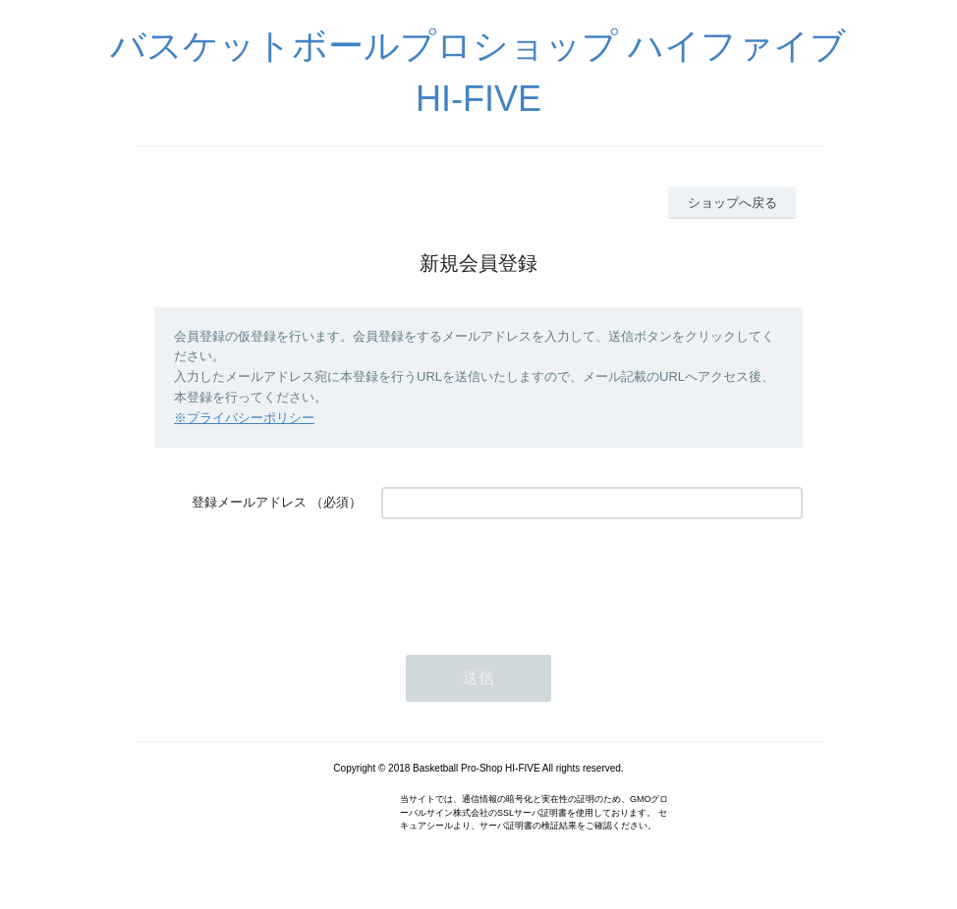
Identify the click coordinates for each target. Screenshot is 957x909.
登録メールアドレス (249, 502)
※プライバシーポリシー (244, 417)
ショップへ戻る (732, 202)
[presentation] (530, 577)
